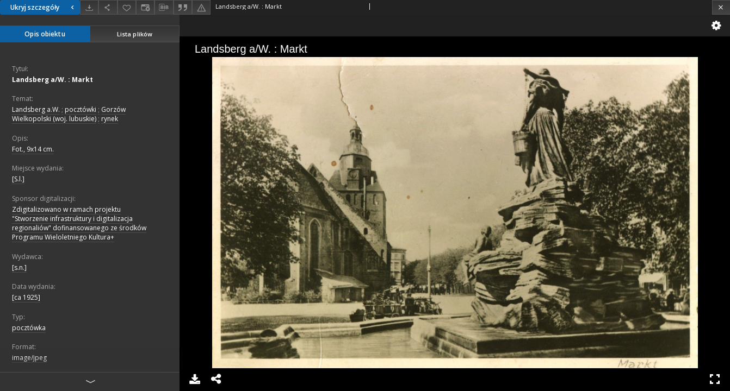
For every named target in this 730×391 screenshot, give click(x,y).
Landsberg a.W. (36, 109)
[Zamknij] (721, 7)
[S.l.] (18, 179)
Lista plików (134, 34)
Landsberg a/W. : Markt (52, 79)
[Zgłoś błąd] (201, 7)
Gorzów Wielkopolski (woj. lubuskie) (69, 114)
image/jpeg (29, 357)
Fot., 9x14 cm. (33, 149)
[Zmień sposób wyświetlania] (145, 7)
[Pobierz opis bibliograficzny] (163, 7)
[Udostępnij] (107, 7)
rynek (109, 118)
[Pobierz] (89, 7)
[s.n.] (19, 267)
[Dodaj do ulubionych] (126, 7)
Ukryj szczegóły (43, 7)
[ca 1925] (26, 297)
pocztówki (80, 109)
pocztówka (29, 327)
